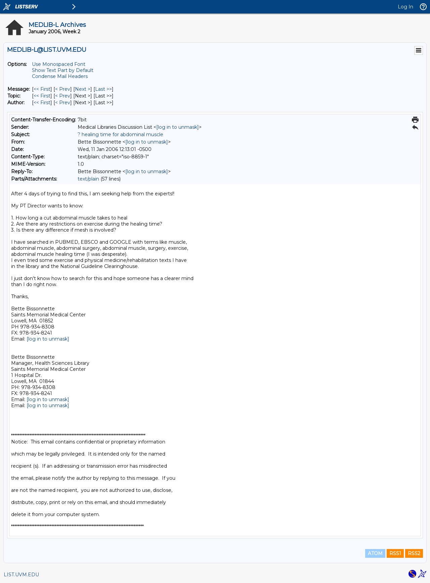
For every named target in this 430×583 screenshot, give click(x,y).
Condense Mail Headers (60, 76)
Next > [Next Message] (82, 89)
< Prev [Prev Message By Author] (62, 103)
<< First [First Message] (42, 89)
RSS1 (395, 553)
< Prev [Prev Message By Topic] (62, 96)
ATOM (375, 553)
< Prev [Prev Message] (62, 89)
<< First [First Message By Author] (42, 103)
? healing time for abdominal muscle (120, 134)
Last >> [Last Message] (103, 89)
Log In (405, 7)
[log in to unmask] (177, 127)
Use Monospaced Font (58, 64)
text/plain (88, 179)
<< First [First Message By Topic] (42, 96)
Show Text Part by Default (62, 70)
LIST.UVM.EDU (21, 575)
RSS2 (414, 553)
